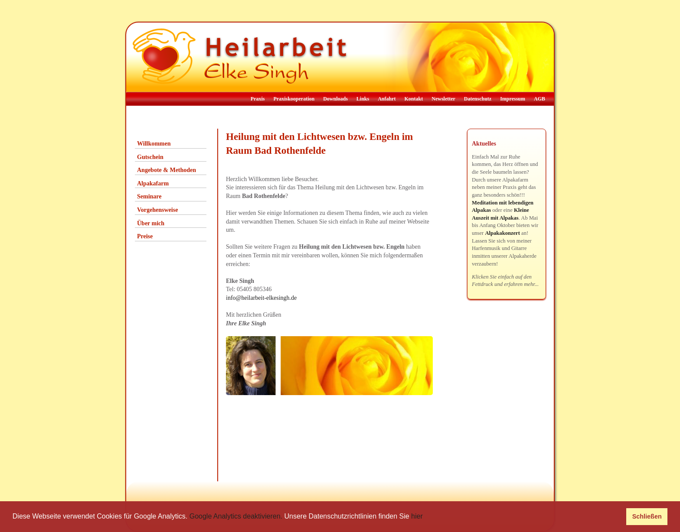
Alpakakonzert (502, 233)
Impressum (512, 99)
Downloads (335, 99)
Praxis (258, 99)
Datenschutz (477, 99)
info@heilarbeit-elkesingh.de (261, 298)
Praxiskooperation (293, 99)
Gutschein (150, 157)
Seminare (149, 196)
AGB (539, 99)
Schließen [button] (647, 516)
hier (417, 516)
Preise (145, 236)
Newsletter (443, 99)
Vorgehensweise (157, 210)
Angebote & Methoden (166, 170)
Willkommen (154, 143)
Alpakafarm (153, 183)
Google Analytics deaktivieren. (236, 516)
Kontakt (414, 99)
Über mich (150, 223)
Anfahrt (387, 99)
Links (362, 99)
